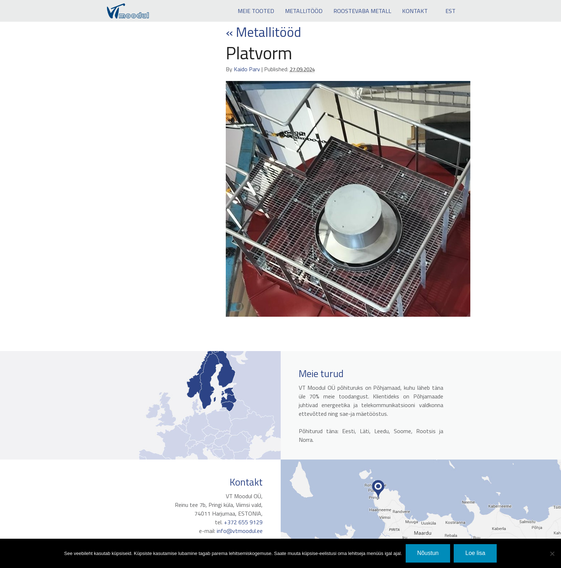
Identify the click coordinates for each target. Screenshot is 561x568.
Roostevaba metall (362, 11)
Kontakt (415, 11)
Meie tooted (256, 11)
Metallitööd (304, 11)
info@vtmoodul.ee (237, 530)
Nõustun (428, 553)
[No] (552, 553)
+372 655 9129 (240, 522)
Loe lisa (475, 553)
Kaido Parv (247, 69)
